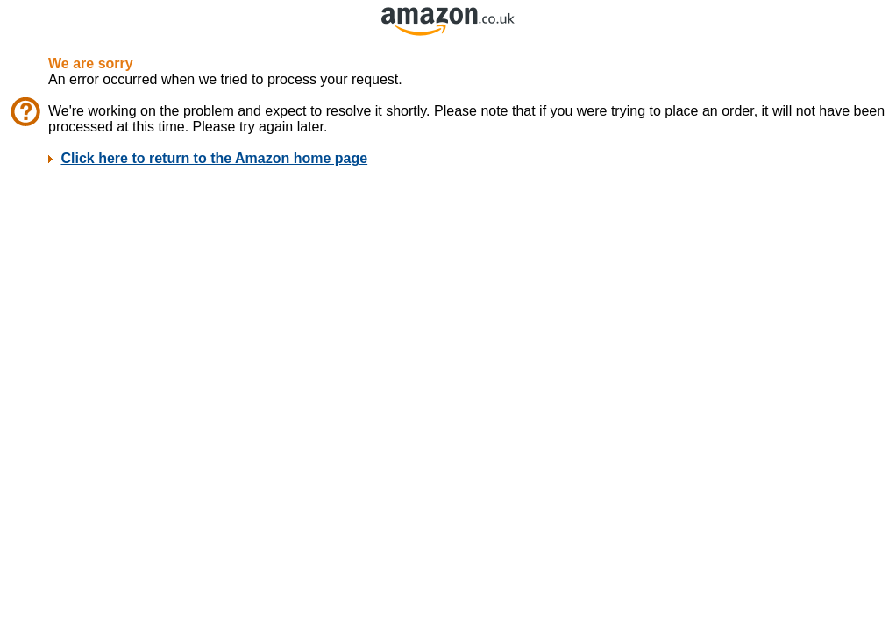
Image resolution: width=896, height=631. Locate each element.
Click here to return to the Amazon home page (213, 158)
